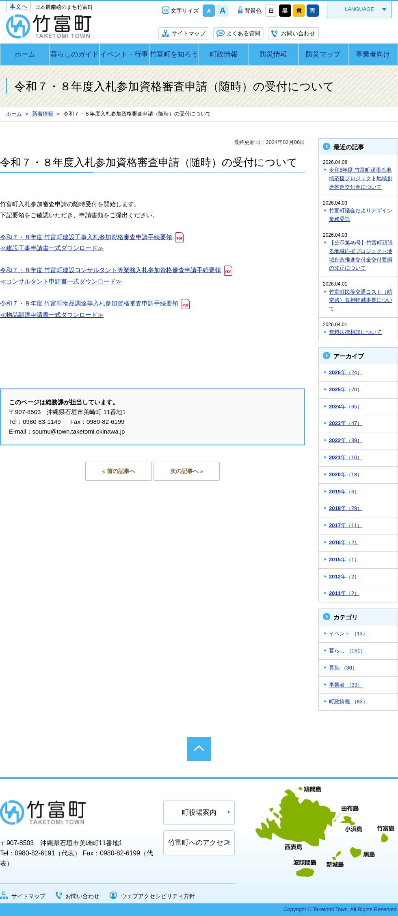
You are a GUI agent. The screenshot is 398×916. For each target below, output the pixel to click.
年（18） (345, 474)
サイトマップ (188, 33)
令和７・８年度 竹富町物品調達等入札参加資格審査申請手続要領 (89, 303)
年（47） (345, 423)
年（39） (345, 440)
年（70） (345, 389)
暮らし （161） (347, 651)
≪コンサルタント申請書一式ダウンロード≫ (61, 281)
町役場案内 (199, 812)
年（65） (345, 406)
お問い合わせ (298, 33)
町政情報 (224, 54)
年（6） (344, 492)
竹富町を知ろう (174, 54)
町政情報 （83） (348, 701)
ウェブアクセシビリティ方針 (158, 896)
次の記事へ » (186, 471)
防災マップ (323, 54)
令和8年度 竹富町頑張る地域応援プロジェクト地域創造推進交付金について (360, 178)
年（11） (345, 525)
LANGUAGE (359, 9)
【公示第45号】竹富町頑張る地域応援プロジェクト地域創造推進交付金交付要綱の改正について (361, 255)
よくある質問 (243, 33)
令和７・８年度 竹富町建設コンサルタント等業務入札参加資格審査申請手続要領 (110, 269)
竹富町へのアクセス (199, 842)
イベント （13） (348, 633)
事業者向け (373, 54)
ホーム (25, 54)
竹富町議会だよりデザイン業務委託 (360, 214)
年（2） (344, 542)
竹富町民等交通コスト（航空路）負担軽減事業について (360, 300)
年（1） (344, 559)
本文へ (18, 6)
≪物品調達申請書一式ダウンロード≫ (52, 314)
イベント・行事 (124, 54)
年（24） (345, 372)
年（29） (345, 508)
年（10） (345, 457)
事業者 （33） (346, 685)
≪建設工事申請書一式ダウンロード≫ (52, 247)
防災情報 (273, 54)
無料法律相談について (355, 332)
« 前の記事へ (118, 471)
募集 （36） (343, 668)
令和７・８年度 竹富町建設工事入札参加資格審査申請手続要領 (86, 236)
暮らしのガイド (74, 54)
